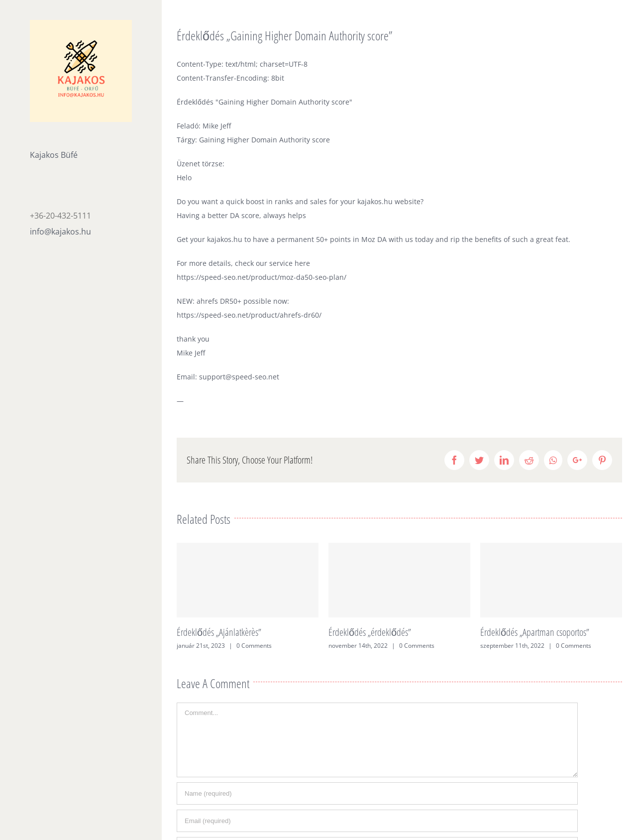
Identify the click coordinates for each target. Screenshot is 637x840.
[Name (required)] (377, 793)
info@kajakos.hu (60, 231)
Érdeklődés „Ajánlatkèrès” (219, 632)
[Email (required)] (377, 821)
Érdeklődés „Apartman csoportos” (534, 632)
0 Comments (254, 645)
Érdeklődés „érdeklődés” (369, 632)
